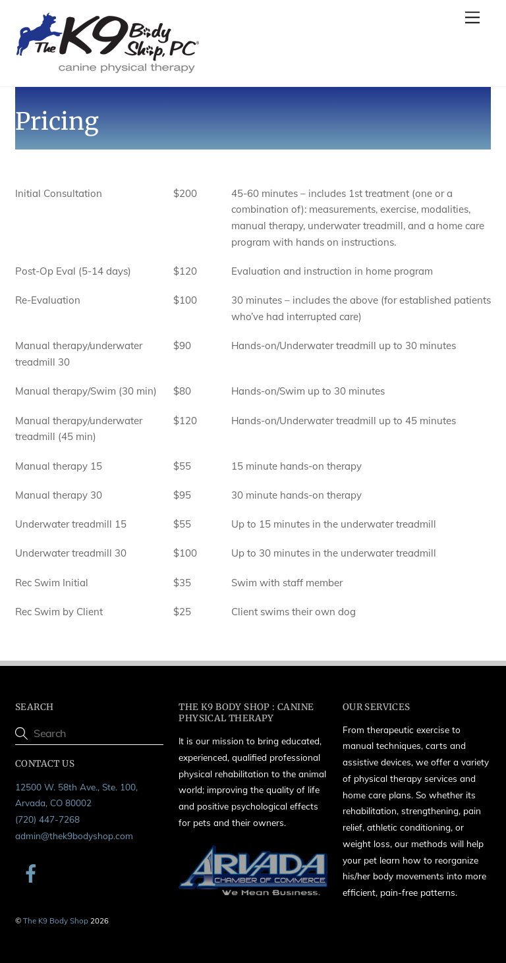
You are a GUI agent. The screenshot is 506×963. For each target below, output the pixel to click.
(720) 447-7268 (47, 819)
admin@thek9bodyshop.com (74, 835)
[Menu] (472, 17)
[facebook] (33, 871)
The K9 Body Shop (55, 920)
